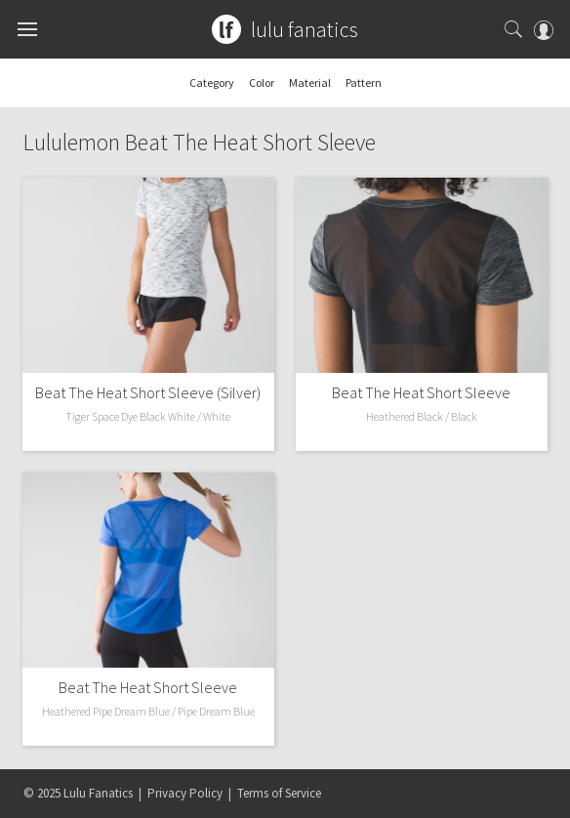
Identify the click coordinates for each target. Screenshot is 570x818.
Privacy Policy (185, 793)
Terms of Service (279, 793)
